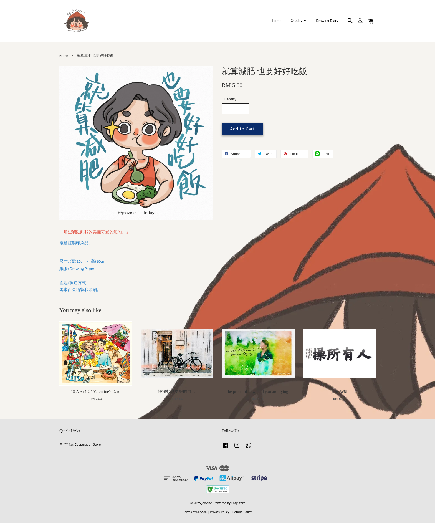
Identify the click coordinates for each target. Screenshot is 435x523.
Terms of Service (195, 512)
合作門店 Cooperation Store (80, 444)
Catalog (299, 20)
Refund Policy (242, 512)
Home (276, 20)
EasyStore (238, 503)
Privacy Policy (219, 512)
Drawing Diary (327, 20)
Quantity (229, 99)
